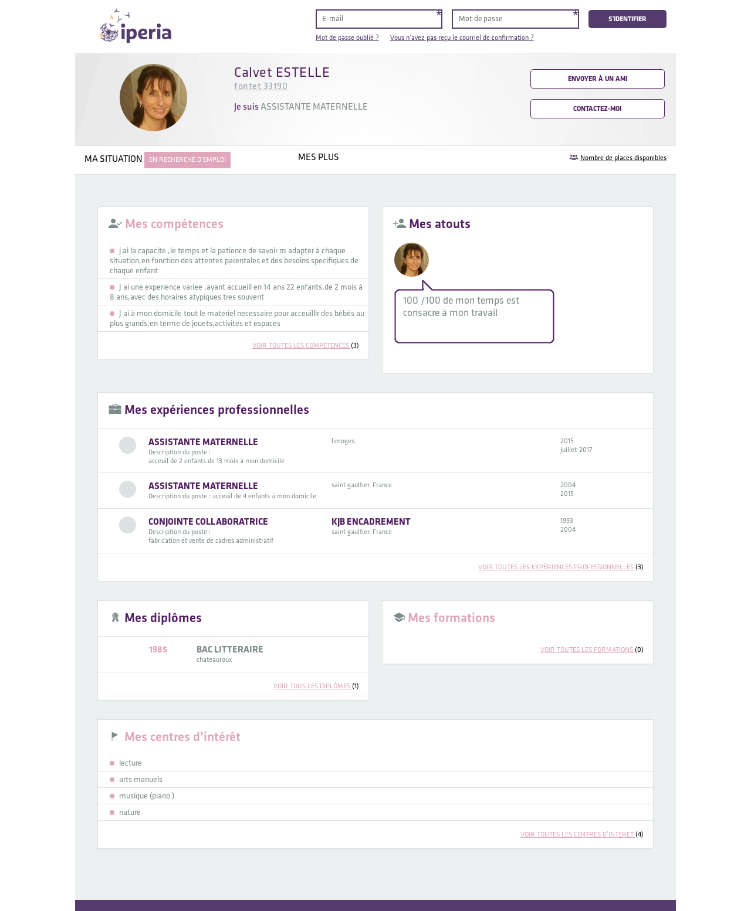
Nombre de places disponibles (623, 158)
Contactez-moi (597, 108)
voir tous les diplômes (316, 686)
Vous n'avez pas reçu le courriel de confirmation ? (462, 37)
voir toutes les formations (592, 649)
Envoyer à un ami (597, 78)
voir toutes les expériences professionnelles (561, 567)
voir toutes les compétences (305, 345)
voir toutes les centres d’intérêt (582, 834)
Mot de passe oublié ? (347, 37)
